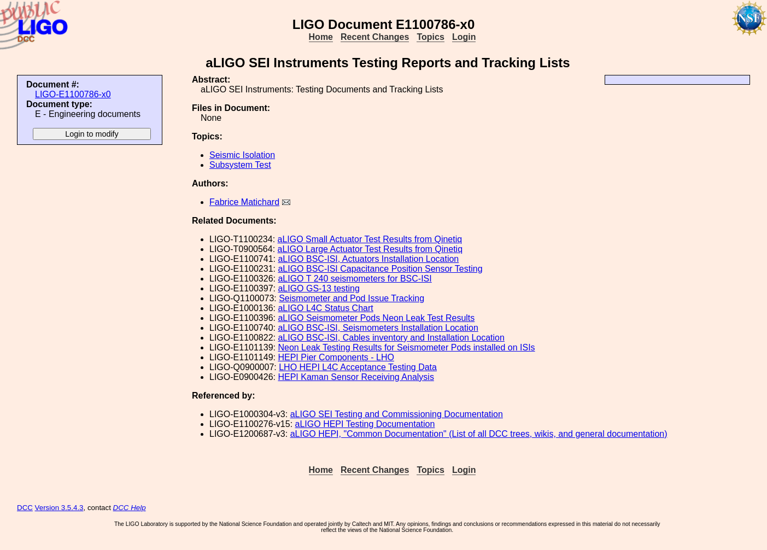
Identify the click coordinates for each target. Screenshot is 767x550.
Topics (430, 37)
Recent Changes (375, 37)
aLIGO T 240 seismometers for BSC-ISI (354, 278)
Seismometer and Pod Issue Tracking (351, 298)
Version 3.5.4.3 (59, 508)
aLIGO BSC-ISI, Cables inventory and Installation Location (391, 337)
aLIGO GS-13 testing (318, 288)
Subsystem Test (240, 164)
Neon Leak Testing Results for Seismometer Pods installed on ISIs (406, 347)
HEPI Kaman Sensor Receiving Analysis (356, 377)
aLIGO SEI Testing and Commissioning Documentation (396, 414)
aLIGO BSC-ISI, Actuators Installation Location (368, 259)
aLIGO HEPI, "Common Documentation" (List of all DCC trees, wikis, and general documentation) (479, 433)
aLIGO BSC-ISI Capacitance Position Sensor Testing (380, 268)
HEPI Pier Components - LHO (336, 357)
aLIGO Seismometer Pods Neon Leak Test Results (376, 318)
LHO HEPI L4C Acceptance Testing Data (358, 367)
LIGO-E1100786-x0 (73, 94)
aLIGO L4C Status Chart (325, 308)
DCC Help (129, 508)
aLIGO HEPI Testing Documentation (365, 424)
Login (464, 37)
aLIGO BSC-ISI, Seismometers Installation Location (378, 327)
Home (321, 37)
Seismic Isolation (242, 155)
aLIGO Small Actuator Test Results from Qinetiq (370, 239)
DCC (25, 508)
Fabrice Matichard (244, 202)
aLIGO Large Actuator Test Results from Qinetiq (370, 249)
